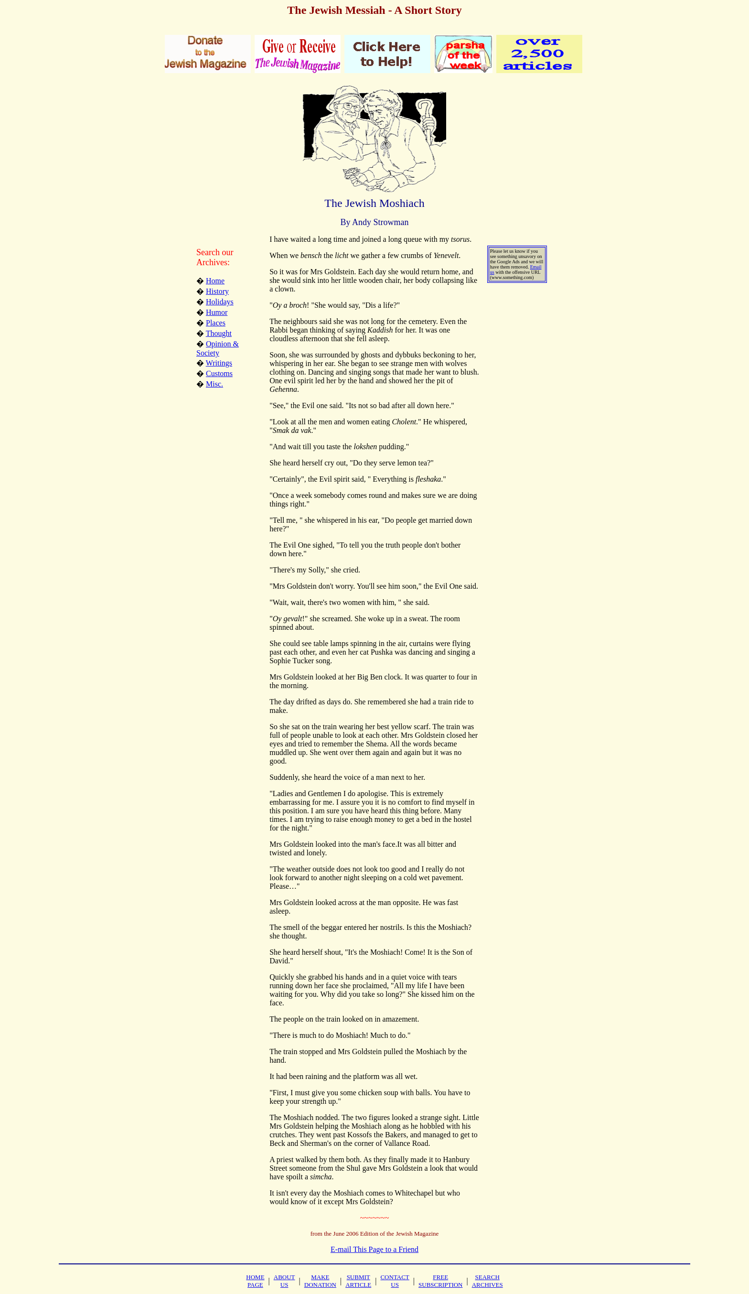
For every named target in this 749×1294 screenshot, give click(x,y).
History (217, 291)
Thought (219, 333)
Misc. (214, 384)
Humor (216, 312)
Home (215, 281)
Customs (219, 373)
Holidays (220, 302)
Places (215, 323)
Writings (219, 363)
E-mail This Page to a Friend (374, 1249)
